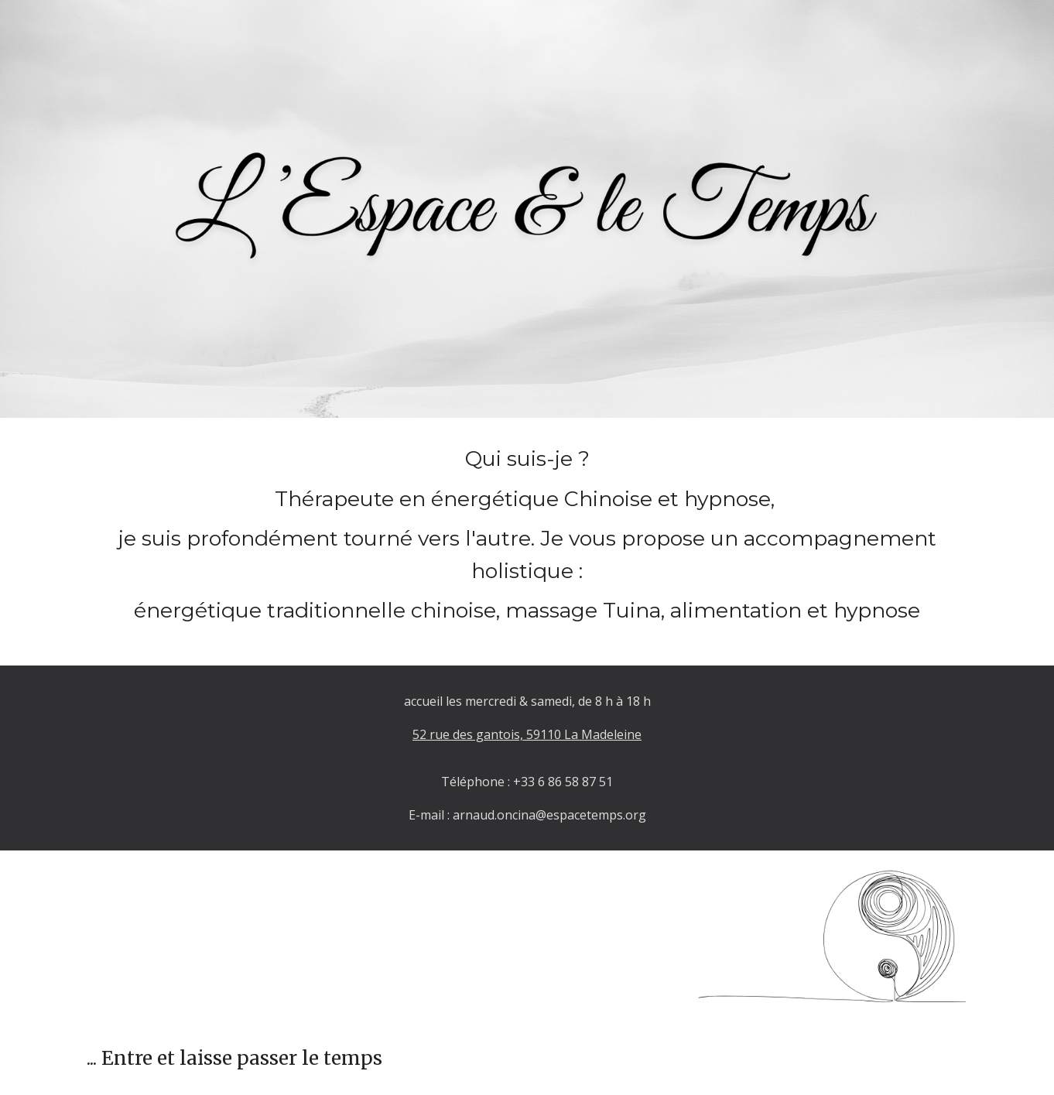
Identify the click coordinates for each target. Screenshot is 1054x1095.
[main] (527, 541)
